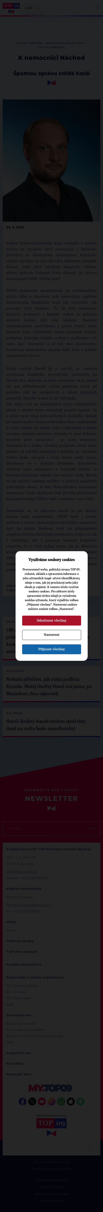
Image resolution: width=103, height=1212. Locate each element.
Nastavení (51, 634)
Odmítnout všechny (51, 620)
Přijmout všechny (51, 649)
